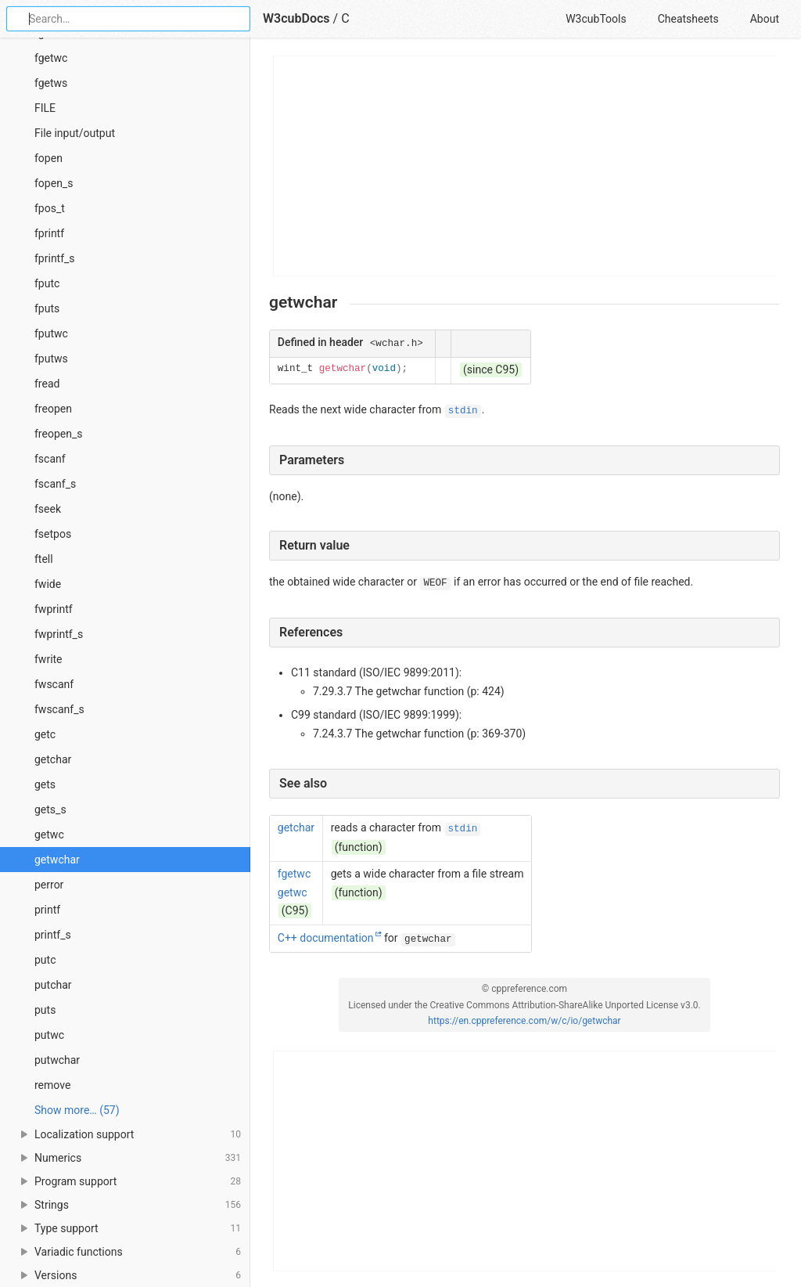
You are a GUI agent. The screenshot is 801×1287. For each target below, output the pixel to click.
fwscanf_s (59, 709)
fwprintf (53, 609)
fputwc (51, 333)
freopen (53, 408)
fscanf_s (55, 484)
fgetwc (50, 58)
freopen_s (58, 433)
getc (45, 734)
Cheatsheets (688, 19)
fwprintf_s (58, 634)
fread (46, 383)
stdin (463, 411)
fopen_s (53, 183)
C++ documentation (326, 938)
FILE (45, 108)
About (764, 19)
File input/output (74, 133)
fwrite (48, 659)
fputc (46, 283)
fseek (47, 509)
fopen (48, 158)
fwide (47, 584)
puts (45, 1010)
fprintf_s (54, 258)
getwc (49, 834)
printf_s (52, 934)
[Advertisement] (525, 166)
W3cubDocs (296, 18)
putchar (53, 985)
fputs (46, 308)
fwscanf (54, 684)
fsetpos (52, 534)
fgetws (50, 83)
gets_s (50, 809)
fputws (51, 358)
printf (47, 909)
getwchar (57, 859)
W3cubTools (596, 19)
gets (45, 784)
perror (48, 884)
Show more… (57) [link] (77, 1110)
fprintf (49, 233)
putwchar (57, 1060)
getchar (52, 759)
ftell (43, 559)
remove (52, 1085)
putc (45, 960)
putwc (49, 1035)
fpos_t (49, 208)
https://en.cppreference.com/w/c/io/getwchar (524, 1020)
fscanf (50, 458)
